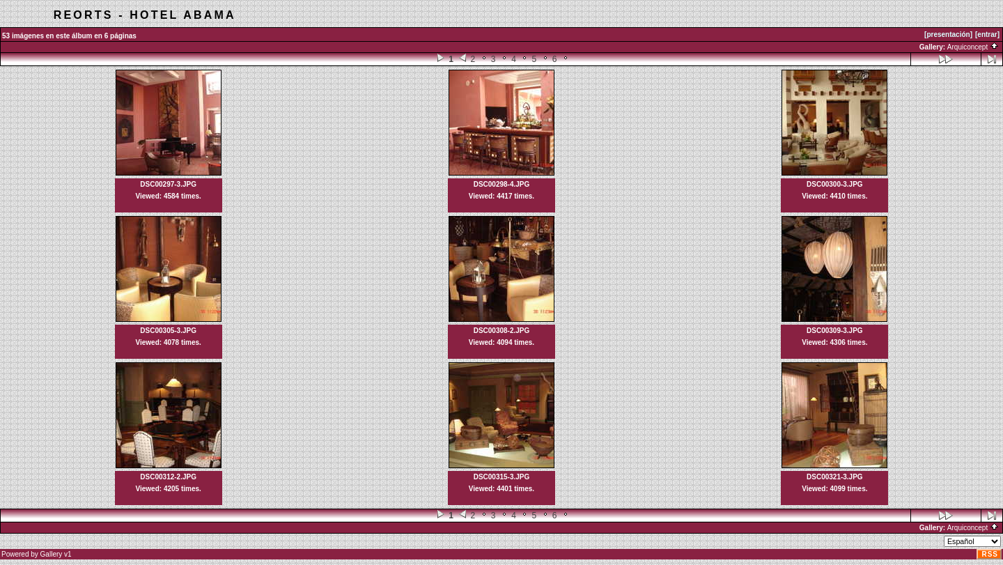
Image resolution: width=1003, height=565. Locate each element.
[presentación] (948, 34)
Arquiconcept (973, 47)
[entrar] (987, 34)
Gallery (51, 554)
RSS (989, 554)
